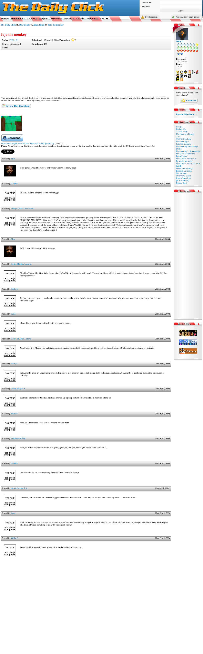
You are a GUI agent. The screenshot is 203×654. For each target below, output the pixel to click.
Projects (43, 18)
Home (4, 18)
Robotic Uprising (184, 171)
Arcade (80, 18)
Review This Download (16, 105)
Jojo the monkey (14, 34)
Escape (179, 126)
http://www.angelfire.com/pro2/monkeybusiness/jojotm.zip (27, 143)
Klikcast (92, 18)
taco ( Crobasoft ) (19, 488)
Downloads (17, 18)
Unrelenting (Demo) (185, 134)
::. (17, 24)
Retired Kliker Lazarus (21, 264)
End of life (181, 129)
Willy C (14, 40)
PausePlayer (181, 156)
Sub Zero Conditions (185, 153)
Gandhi (14, 183)
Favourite (188, 101)
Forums (68, 18)
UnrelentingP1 (182, 141)
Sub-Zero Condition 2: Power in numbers (186, 159)
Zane (13, 313)
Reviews (56, 18)
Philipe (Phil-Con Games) (22, 208)
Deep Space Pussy (184, 168)
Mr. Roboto (181, 173)
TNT (178, 136)
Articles (31, 18)
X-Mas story (181, 131)
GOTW (104, 18)
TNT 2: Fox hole (183, 139)
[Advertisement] (86, 73)
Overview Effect (183, 175)
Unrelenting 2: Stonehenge (188, 151)
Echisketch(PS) (18, 438)
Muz (13, 158)
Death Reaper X (18, 388)
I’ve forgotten (151, 17)
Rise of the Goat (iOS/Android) (183, 179)
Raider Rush (181, 183)
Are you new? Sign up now (188, 17)
